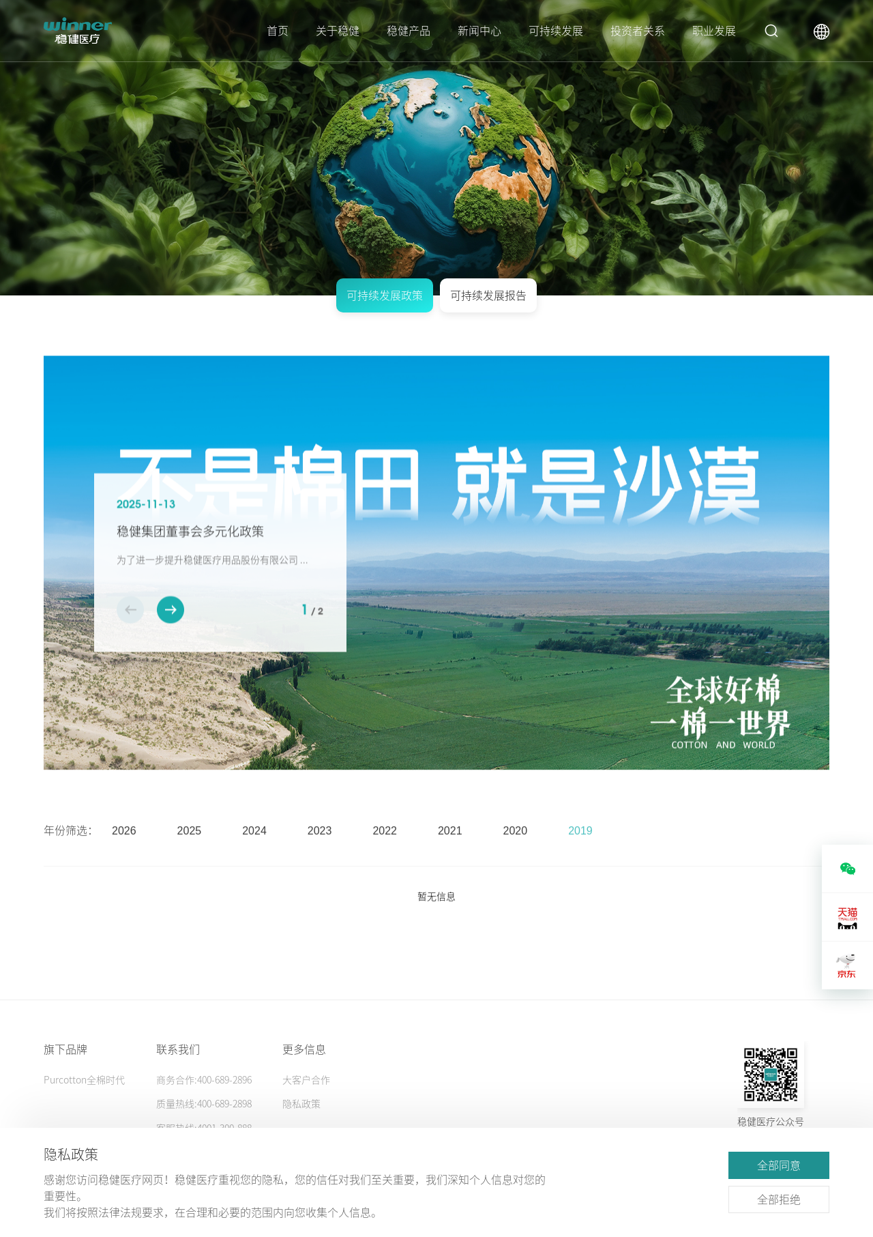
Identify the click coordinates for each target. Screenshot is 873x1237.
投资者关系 (637, 30)
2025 (189, 849)
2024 (254, 849)
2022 (384, 849)
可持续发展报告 (488, 295)
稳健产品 (408, 30)
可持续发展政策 (384, 295)
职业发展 (714, 30)
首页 (277, 30)
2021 (450, 849)
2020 (515, 849)
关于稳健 (337, 30)
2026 (124, 849)
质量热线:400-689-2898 (204, 1104)
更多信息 (304, 1049)
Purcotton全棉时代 (84, 1080)
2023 (320, 849)
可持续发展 (556, 30)
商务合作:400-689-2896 (204, 1080)
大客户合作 (306, 1080)
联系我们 (178, 1049)
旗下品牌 (65, 1049)
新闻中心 (479, 30)
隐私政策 (301, 1104)
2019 (580, 849)
